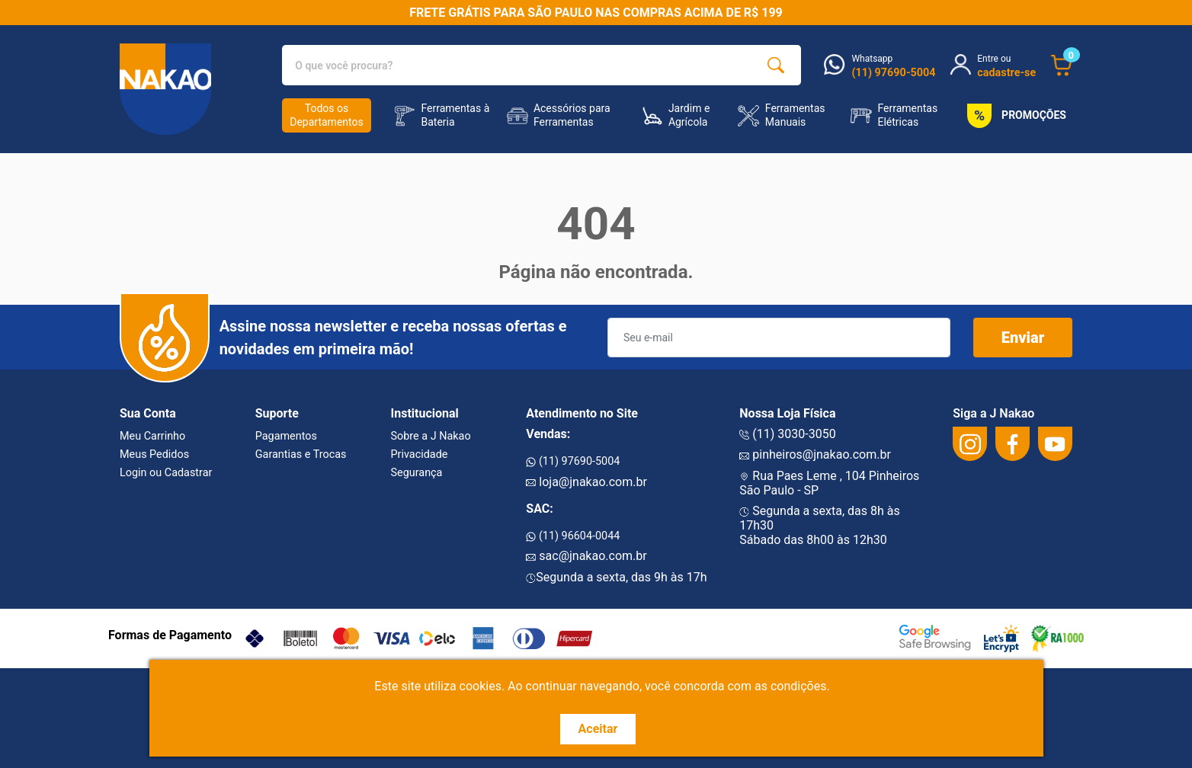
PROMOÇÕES (1013, 116)
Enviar (1023, 337)
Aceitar (598, 729)
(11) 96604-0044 (573, 536)
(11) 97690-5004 (573, 461)
